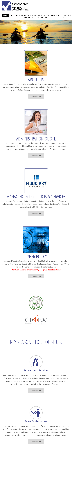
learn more (36, 96)
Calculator (16, 15)
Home (6, 15)
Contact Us (66, 16)
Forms (51, 15)
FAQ (58, 15)
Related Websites (42, 16)
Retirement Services (30, 16)
